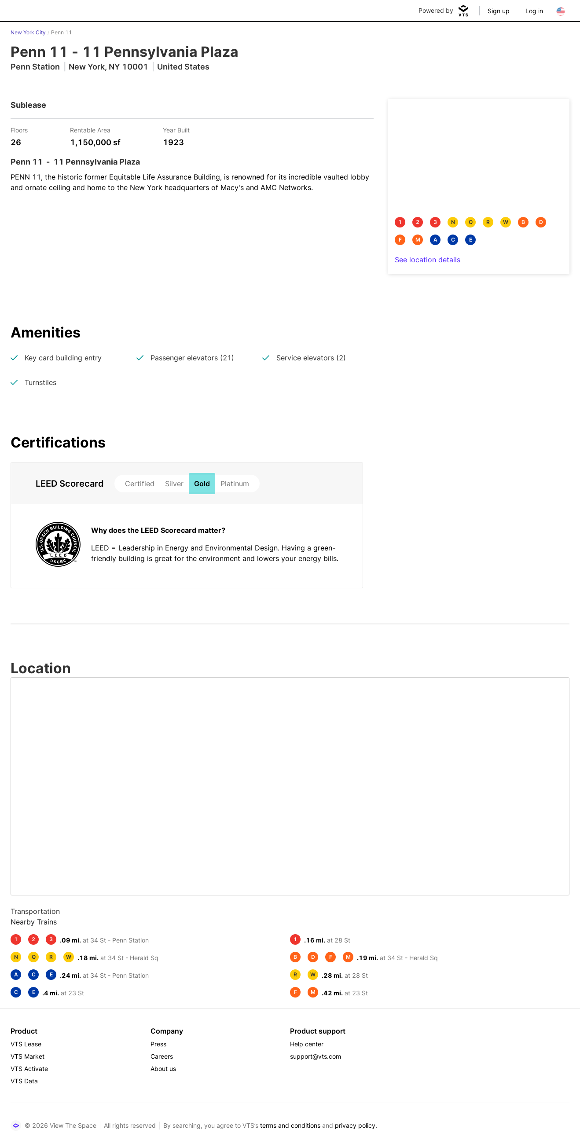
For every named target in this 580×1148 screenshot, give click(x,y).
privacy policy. (356, 1125)
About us (163, 1068)
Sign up (499, 11)
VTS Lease (26, 1044)
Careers (162, 1056)
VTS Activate (29, 1068)
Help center (306, 1044)
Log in (534, 11)
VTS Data (24, 1081)
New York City (28, 32)
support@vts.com (315, 1056)
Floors (19, 129)
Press (158, 1044)
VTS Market (27, 1056)
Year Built (176, 129)
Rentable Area (90, 129)
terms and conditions (290, 1125)
